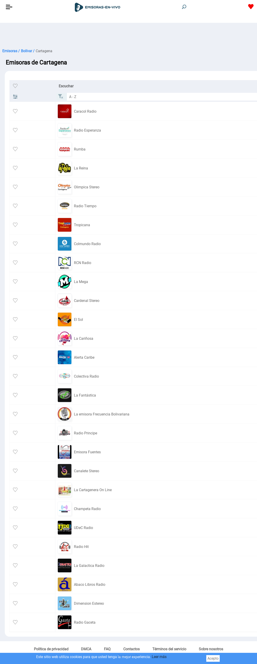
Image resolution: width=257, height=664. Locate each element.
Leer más (159, 657)
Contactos (131, 649)
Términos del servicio (169, 649)
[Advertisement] (123, 34)
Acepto (213, 658)
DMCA (86, 649)
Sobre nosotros (211, 649)
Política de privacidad (51, 649)
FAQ (107, 649)
